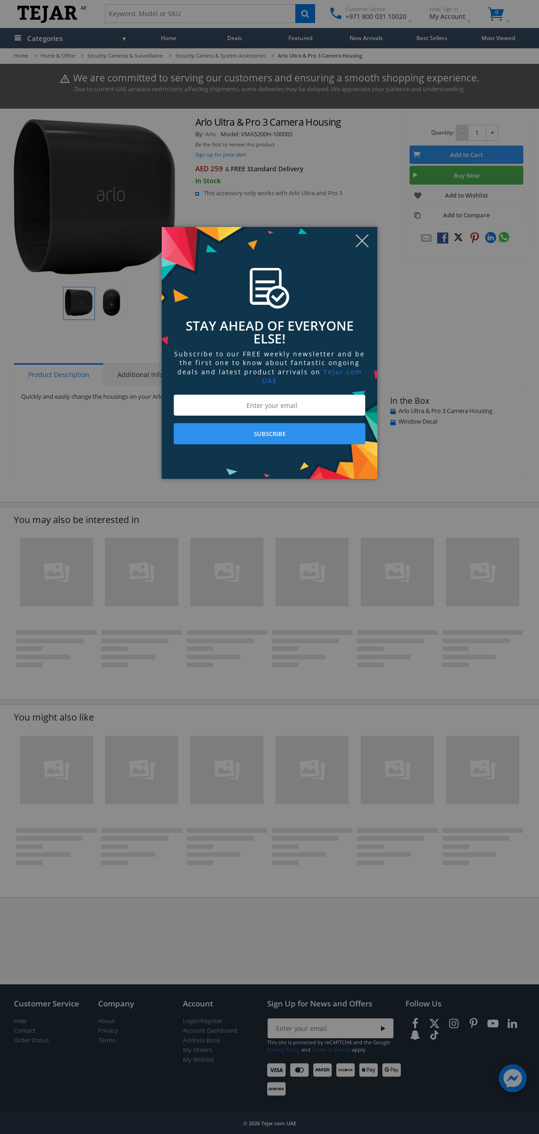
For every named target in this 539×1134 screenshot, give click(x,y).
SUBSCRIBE (270, 434)
